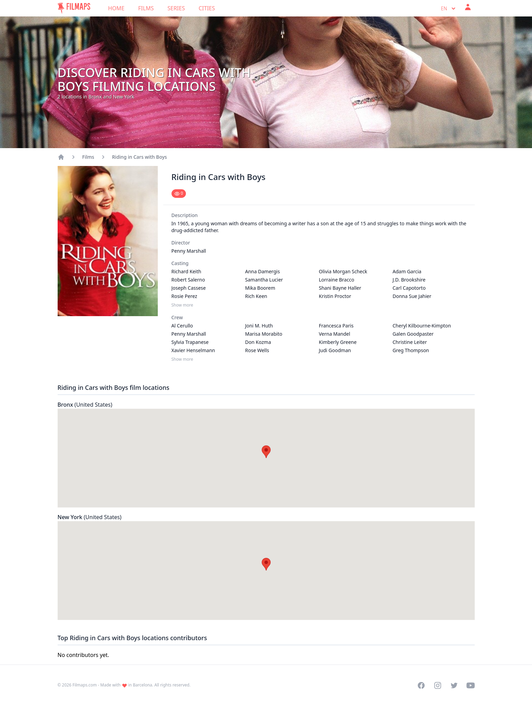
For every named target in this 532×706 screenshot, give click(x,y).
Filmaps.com (84, 685)
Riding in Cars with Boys (139, 157)
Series (176, 8)
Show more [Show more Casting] (182, 305)
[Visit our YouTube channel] (470, 685)
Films (146, 8)
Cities (207, 8)
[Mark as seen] (179, 193)
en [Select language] (449, 8)
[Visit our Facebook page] (421, 685)
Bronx (85, 404)
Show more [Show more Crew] (182, 359)
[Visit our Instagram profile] (438, 685)
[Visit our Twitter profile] (454, 685)
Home (116, 8)
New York (90, 517)
